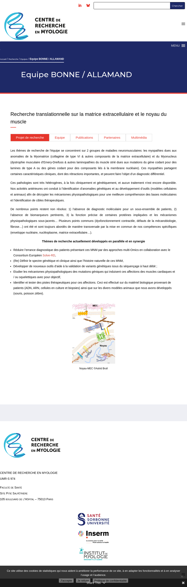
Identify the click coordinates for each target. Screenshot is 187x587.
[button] (175, 45)
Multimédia (139, 137)
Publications (84, 137)
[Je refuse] (182, 576)
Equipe (60, 137)
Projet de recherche (30, 137)
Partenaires (112, 137)
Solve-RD (49, 255)
